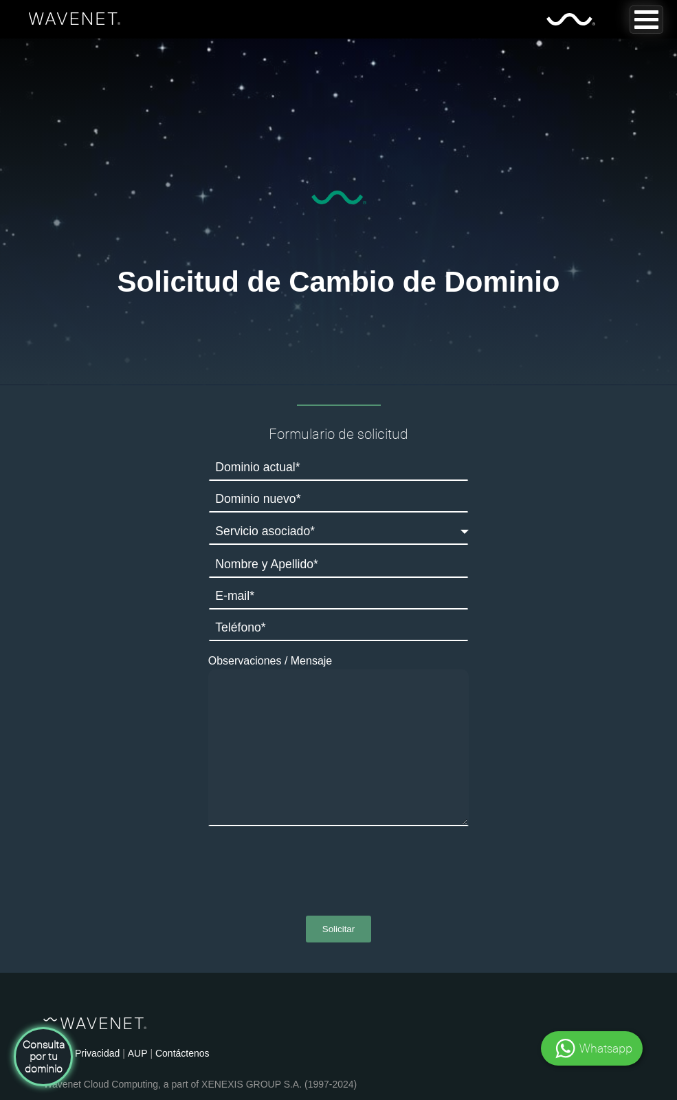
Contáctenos (182, 1053)
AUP (138, 1053)
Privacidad (97, 1053)
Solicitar (338, 929)
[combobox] (338, 531)
